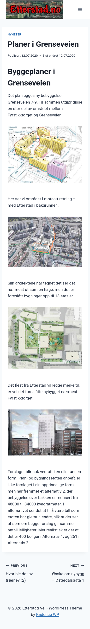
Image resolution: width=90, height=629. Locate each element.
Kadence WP (47, 614)
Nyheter (14, 34)
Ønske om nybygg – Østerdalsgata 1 (66, 572)
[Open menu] (79, 9)
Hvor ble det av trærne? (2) (23, 572)
